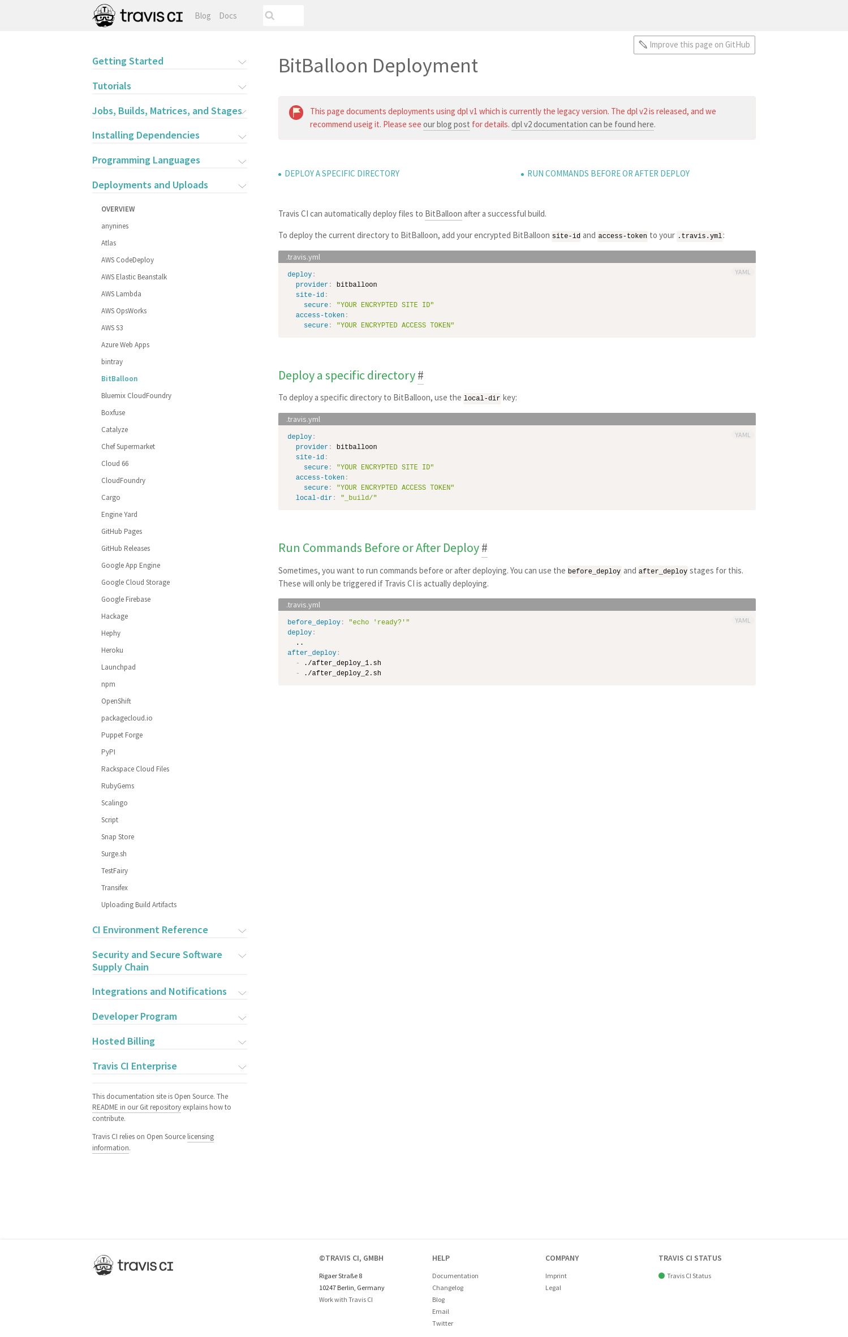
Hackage (114, 616)
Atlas (108, 243)
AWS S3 (111, 328)
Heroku (112, 650)
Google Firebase (125, 599)
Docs (228, 15)
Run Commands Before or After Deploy (608, 173)
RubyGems (117, 786)
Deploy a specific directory (342, 173)
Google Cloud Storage (135, 582)
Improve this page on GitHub (699, 44)
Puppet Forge (121, 735)
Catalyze (114, 429)
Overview (117, 209)
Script (109, 820)
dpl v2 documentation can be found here (582, 124)
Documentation (455, 1275)
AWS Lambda (121, 294)
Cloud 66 (114, 463)
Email (440, 1311)
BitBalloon (119, 378)
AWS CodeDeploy (127, 260)
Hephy (110, 633)
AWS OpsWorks (123, 311)
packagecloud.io (126, 718)
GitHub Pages (121, 531)
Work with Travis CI (346, 1299)
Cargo (110, 497)
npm (108, 684)
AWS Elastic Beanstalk (133, 277)
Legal (553, 1287)
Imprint (556, 1275)
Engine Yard (119, 514)
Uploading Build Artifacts (138, 904)
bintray (111, 361)
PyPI (108, 752)
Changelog (447, 1287)
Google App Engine (130, 565)
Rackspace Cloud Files (135, 769)
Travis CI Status (689, 1275)
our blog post (446, 124)
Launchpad (118, 667)
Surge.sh (113, 854)
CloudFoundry (123, 480)
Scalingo (114, 803)
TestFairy (114, 870)
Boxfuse (112, 412)
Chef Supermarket (127, 446)
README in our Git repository (136, 1107)
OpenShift (116, 701)
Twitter (442, 1323)
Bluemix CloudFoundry (136, 395)
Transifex (114, 887)
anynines (114, 226)
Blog (203, 15)
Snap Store (117, 837)
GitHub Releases (125, 548)
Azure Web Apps (125, 345)
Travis (137, 15)
